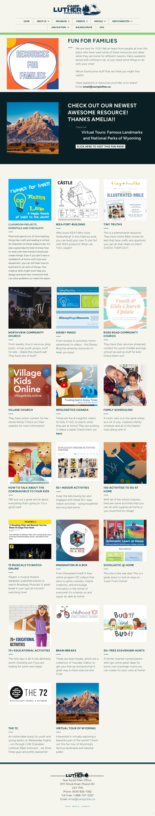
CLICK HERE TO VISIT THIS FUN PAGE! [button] (100, 146)
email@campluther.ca (97, 86)
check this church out (33, 352)
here (59, 433)
